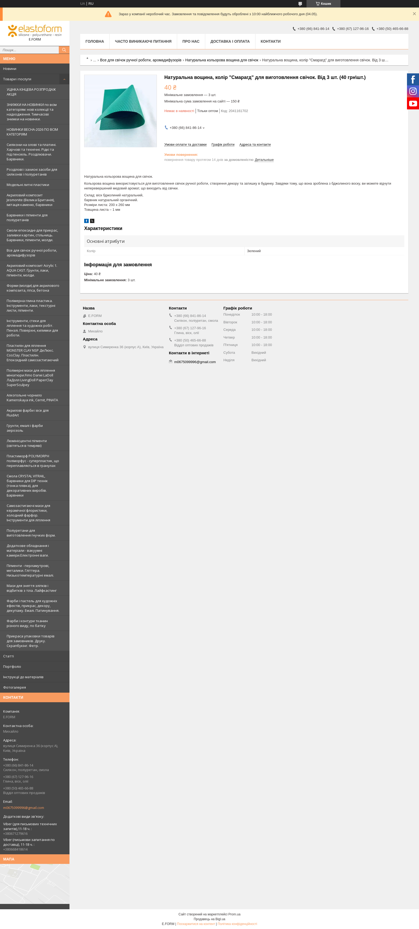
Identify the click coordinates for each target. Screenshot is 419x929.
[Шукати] (64, 50)
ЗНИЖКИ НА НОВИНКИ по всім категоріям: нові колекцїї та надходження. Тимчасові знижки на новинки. (32, 111)
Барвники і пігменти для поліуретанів (27, 217)
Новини (9, 68)
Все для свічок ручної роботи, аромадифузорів (32, 252)
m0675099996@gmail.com (23, 807)
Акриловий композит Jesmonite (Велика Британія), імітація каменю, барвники (31, 200)
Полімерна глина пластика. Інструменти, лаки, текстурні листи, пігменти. (31, 305)
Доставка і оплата (230, 41)
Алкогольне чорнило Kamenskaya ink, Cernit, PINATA (32, 397)
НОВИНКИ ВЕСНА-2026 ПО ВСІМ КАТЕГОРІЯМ (32, 132)
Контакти (271, 41)
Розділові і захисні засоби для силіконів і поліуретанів (32, 172)
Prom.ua (234, 914)
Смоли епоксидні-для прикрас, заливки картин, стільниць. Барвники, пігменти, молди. (32, 235)
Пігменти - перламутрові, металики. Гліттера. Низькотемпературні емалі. (30, 570)
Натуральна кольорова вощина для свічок (221, 60)
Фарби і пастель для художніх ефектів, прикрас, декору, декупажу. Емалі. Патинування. (33, 605)
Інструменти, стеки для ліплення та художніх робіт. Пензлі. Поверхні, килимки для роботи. (32, 328)
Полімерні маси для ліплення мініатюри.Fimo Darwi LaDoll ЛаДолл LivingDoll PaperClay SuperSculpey (31, 377)
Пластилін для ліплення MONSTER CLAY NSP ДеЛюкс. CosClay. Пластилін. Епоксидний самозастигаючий (33, 352)
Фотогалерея (14, 687)
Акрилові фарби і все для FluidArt (28, 413)
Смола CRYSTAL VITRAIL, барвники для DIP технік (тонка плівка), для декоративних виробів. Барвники (27, 486)
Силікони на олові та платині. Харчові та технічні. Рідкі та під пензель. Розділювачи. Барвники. (31, 151)
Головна (95, 41)
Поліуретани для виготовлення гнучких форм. (31, 533)
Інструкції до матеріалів (23, 676)
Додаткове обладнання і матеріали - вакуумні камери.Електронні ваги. (28, 550)
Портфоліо (12, 666)
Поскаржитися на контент (196, 924)
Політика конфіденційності (237, 924)
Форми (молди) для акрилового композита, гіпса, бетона (33, 288)
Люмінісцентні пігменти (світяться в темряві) (27, 443)
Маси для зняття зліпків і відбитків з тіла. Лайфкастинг (32, 588)
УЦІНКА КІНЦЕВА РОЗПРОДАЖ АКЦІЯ (31, 92)
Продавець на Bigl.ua (209, 919)
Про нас (191, 41)
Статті (8, 656)
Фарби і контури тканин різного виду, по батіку (27, 623)
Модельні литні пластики (28, 184)
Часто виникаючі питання (143, 41)
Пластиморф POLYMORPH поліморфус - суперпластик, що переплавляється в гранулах (33, 461)
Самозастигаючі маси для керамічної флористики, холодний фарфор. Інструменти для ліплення (28, 512)
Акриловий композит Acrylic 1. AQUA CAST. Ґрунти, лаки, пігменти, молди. (32, 270)
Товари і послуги (17, 79)
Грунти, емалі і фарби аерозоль (25, 428)
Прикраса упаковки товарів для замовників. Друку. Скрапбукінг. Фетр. (31, 641)
